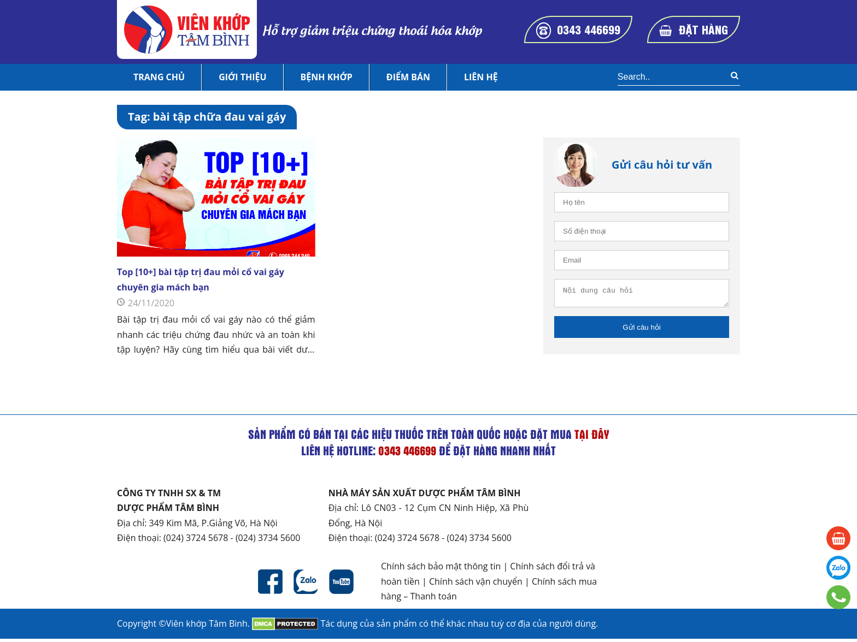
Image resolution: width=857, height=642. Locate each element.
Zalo (306, 585)
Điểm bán (408, 77)
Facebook (270, 585)
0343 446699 (588, 29)
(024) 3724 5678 (195, 541)
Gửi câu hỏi (642, 330)
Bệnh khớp (327, 77)
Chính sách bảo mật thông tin (441, 569)
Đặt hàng (703, 29)
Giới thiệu (242, 77)
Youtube (341, 585)
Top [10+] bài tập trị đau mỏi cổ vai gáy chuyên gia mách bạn (200, 279)
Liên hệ (481, 77)
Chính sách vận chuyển (476, 585)
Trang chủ (159, 77)
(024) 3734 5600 (268, 541)
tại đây (591, 437)
